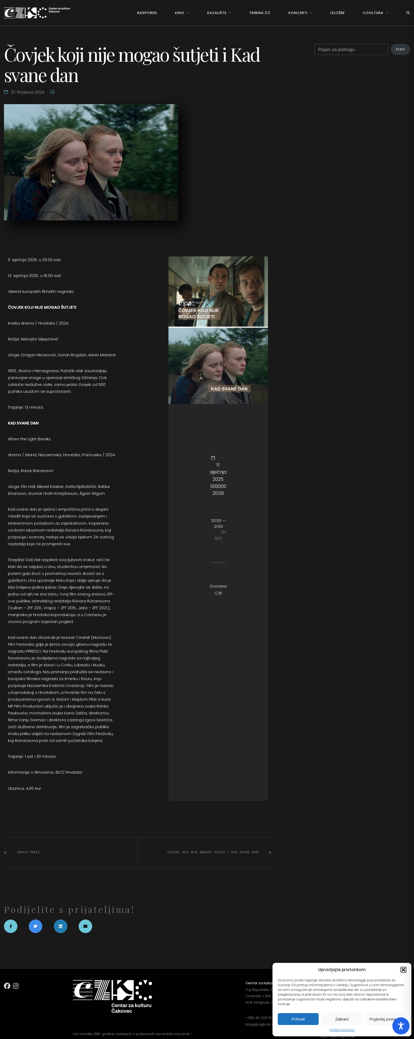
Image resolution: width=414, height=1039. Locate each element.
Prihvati (298, 1019)
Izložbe (337, 13)
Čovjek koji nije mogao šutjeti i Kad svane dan (212, 852)
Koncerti (298, 13)
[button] (403, 969)
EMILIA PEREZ (28, 852)
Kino (179, 13)
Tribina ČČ (260, 13)
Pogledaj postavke (385, 1019)
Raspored (147, 13)
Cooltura (373, 13)
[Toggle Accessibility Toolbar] (401, 1026)
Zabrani (342, 1019)
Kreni (400, 49)
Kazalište (217, 13)
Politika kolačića (342, 1030)
